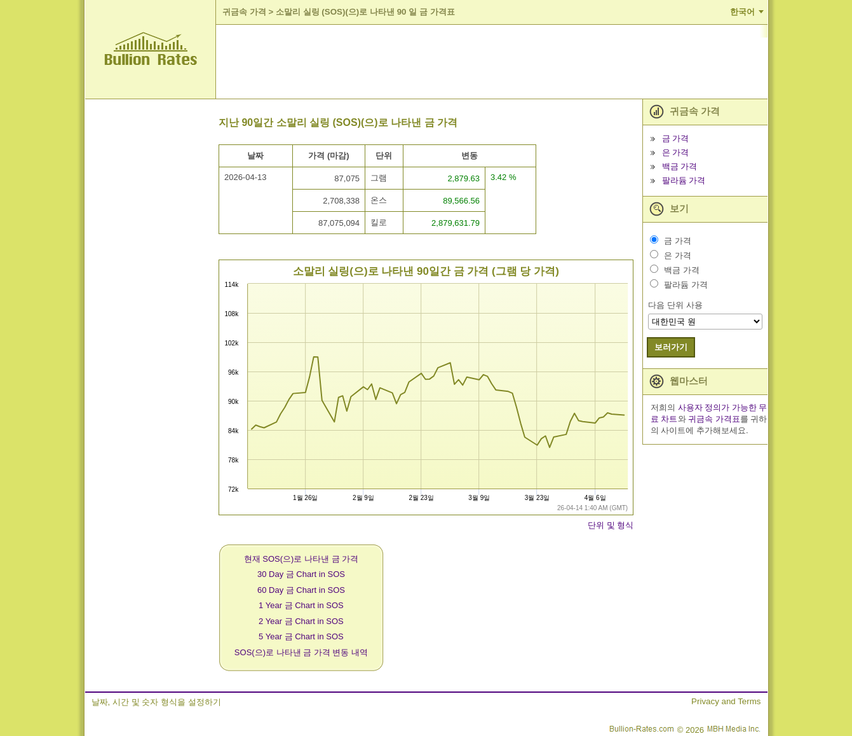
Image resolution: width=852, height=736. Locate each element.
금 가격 (675, 138)
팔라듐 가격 (684, 180)
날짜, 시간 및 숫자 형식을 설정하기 (156, 702)
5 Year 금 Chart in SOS (301, 636)
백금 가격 (680, 166)
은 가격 (675, 152)
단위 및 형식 (610, 525)
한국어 (742, 12)
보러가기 (670, 347)
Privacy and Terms (726, 701)
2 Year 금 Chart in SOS (301, 621)
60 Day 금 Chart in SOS (301, 590)
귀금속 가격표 (714, 419)
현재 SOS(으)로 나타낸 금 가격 (301, 559)
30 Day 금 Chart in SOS (301, 574)
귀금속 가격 (244, 12)
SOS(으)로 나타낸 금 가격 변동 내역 (301, 652)
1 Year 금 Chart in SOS (301, 605)
